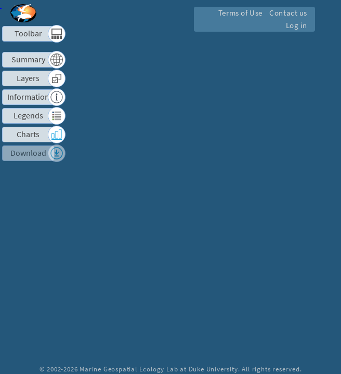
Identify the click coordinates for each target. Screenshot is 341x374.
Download (28, 153)
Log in (296, 25)
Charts (28, 134)
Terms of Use (242, 13)
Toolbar (28, 33)
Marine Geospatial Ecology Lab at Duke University (159, 369)
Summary (28, 59)
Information (28, 96)
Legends (28, 115)
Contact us (288, 13)
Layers (28, 78)
